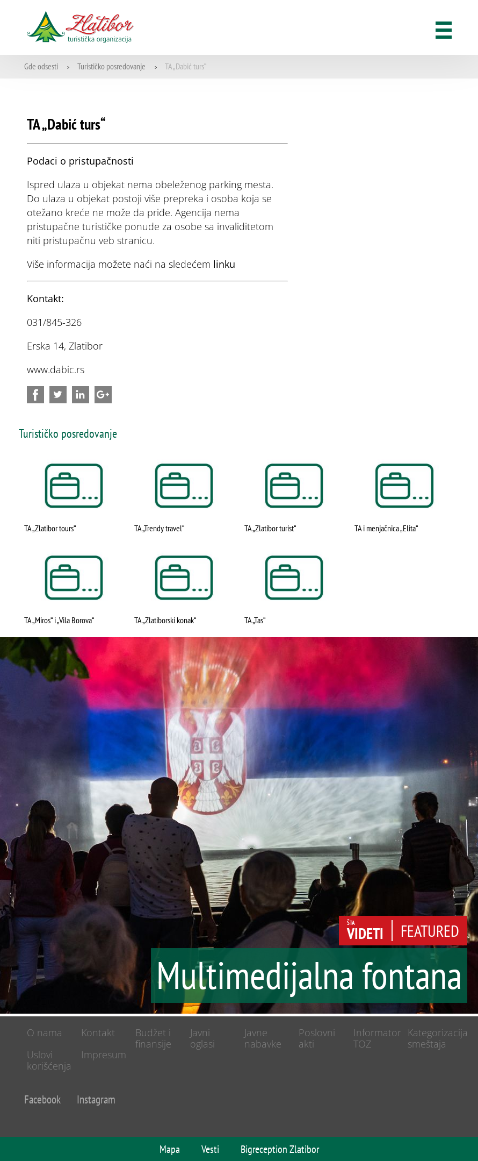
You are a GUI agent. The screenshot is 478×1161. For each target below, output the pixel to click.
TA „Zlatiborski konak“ (165, 620)
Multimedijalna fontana (309, 976)
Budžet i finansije (153, 1038)
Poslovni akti (317, 1038)
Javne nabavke (262, 1038)
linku (224, 264)
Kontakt (98, 1032)
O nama (44, 1032)
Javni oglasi (202, 1038)
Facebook (42, 1099)
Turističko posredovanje (111, 66)
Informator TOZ (377, 1038)
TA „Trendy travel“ (159, 528)
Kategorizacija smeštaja (438, 1038)
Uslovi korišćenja (49, 1060)
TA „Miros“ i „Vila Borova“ (59, 620)
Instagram (96, 1099)
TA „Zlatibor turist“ (270, 528)
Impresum (103, 1054)
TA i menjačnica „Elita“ (386, 528)
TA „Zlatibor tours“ (50, 528)
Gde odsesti (41, 66)
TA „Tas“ (255, 620)
